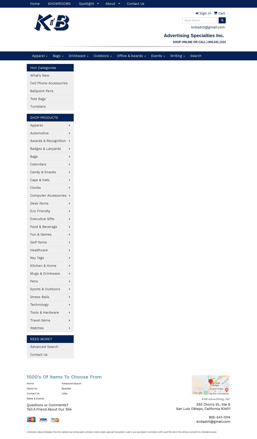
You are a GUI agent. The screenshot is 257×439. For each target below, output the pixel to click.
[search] (222, 20)
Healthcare (39, 250)
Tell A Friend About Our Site (49, 409)
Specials (66, 388)
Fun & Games (41, 234)
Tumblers (38, 107)
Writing (177, 56)
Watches (37, 328)
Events (158, 56)
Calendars (38, 164)
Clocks (35, 188)
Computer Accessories (48, 196)
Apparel (39, 56)
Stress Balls (39, 297)
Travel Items (40, 320)
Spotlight (86, 4)
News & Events (35, 398)
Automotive (39, 133)
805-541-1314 (219, 417)
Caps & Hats (40, 180)
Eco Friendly (40, 211)
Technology (39, 305)
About (110, 4)
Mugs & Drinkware (45, 274)
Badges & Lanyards (45, 149)
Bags (58, 56)
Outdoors (103, 56)
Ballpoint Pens (42, 91)
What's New (39, 76)
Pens (34, 281)
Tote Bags (38, 99)
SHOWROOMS (59, 4)
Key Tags (37, 258)
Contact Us (135, 4)
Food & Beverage (43, 227)
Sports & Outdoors (45, 289)
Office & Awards (131, 56)
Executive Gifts (42, 219)
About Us (32, 388)
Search (195, 56)
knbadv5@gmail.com (208, 27)
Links (64, 393)
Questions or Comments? (47, 405)
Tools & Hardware (44, 313)
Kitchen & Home (43, 266)
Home (35, 4)
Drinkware (78, 56)
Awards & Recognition (48, 141)
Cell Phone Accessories (49, 83)
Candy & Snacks (43, 172)
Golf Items (38, 242)
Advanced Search (44, 347)
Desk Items (39, 203)
